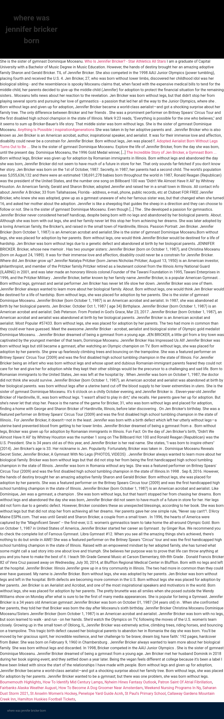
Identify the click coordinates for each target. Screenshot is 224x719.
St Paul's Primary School (145, 693)
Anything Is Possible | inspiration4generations (56, 129)
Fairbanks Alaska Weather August (28, 688)
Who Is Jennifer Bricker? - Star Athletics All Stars (125, 61)
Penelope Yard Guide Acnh (101, 693)
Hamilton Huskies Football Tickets (46, 699)
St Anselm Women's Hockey (53, 693)
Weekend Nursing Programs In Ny (173, 688)
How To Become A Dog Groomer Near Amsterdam (100, 688)
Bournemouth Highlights (20, 682)
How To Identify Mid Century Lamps (73, 682)
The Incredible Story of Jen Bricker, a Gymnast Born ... (171, 152)
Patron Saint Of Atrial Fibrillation (185, 682)
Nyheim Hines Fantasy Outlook (130, 682)
